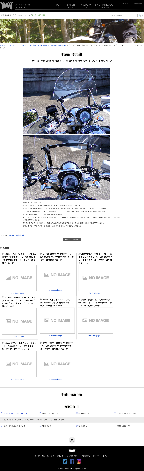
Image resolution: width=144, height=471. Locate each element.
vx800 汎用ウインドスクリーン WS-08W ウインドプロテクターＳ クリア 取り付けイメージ (95, 302)
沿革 (86, 8)
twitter (65, 461)
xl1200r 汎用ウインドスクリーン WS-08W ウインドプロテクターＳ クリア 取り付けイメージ (57, 257)
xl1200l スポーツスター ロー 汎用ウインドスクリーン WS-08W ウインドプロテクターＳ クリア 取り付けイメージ (95, 258)
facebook (72, 461)
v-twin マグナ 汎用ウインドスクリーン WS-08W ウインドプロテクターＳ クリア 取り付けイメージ (19, 346)
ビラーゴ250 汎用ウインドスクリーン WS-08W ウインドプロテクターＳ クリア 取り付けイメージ (57, 346)
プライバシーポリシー (101, 456)
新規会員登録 (138, 3)
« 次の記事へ (67, 240)
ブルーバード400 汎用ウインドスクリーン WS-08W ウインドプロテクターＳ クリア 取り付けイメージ (72, 61)
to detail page (18, 293)
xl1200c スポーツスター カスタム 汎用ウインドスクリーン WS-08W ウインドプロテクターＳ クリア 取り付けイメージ (19, 302)
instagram (79, 461)
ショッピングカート (72, 456)
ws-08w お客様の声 (16, 235)
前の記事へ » (76, 240)
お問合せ (59, 456)
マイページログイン (125, 3)
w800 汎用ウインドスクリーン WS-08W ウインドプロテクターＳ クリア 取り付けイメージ (57, 302)
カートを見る (105, 8)
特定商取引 (86, 456)
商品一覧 (70, 8)
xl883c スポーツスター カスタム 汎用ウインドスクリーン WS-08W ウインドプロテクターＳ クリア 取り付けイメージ (19, 258)
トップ (58, 8)
